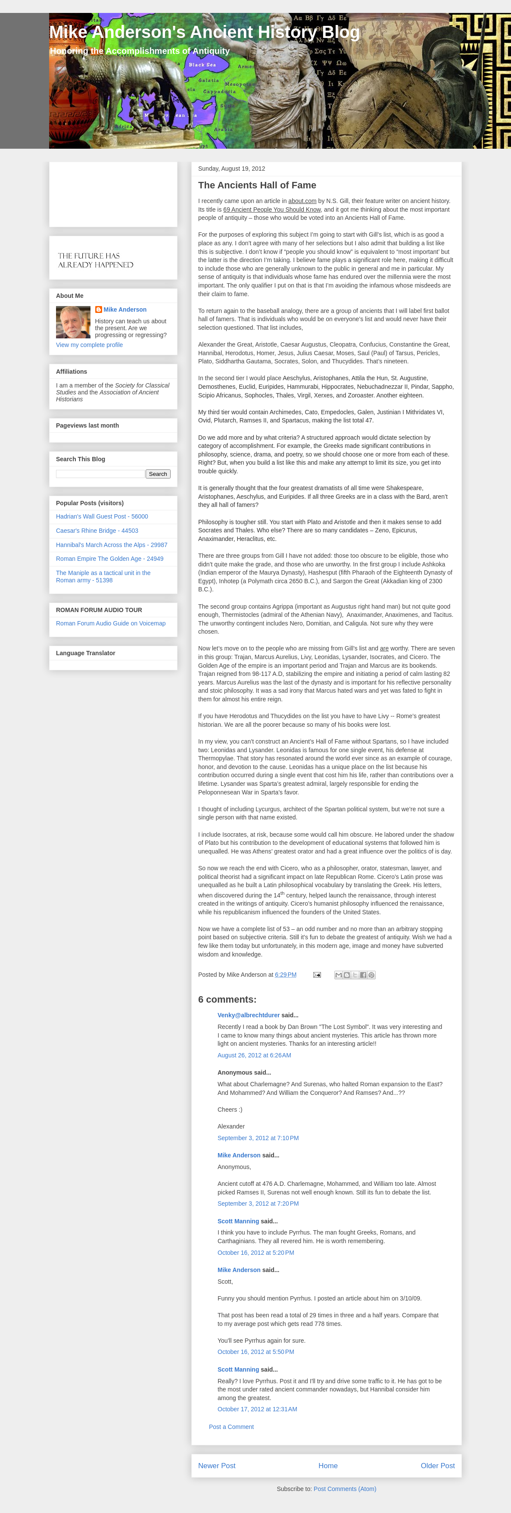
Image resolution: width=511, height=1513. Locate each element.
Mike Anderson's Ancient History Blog (204, 31)
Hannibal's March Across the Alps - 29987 (112, 544)
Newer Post (217, 1466)
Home (328, 1466)
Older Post (438, 1466)
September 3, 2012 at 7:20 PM (258, 1203)
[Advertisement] (83, 192)
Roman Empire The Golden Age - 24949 (110, 558)
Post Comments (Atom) (345, 1488)
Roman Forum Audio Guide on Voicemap (110, 623)
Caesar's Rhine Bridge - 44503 (97, 530)
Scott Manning (238, 1221)
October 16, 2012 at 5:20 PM (256, 1252)
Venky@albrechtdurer (249, 1015)
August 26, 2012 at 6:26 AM (254, 1055)
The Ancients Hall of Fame (257, 185)
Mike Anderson (239, 1155)
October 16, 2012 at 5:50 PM (256, 1351)
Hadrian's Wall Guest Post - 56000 (102, 516)
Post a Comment (231, 1426)
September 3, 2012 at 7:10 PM (258, 1138)
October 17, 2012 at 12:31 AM (257, 1409)
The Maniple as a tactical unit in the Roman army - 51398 (103, 576)
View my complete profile (89, 344)
